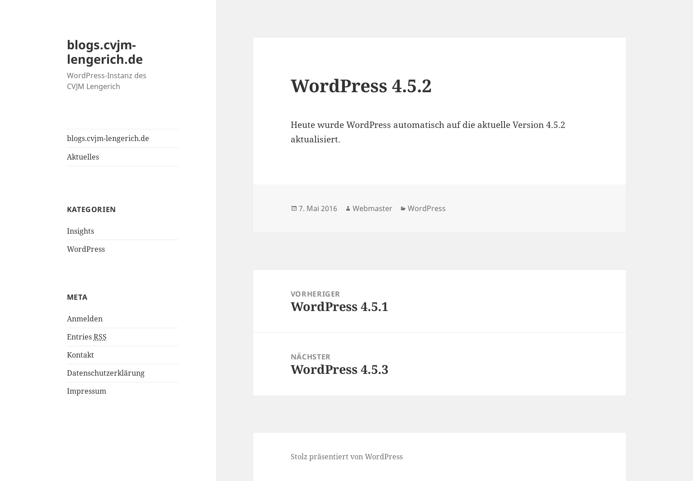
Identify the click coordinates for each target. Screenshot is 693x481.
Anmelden (85, 319)
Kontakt (80, 355)
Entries (87, 337)
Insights (80, 231)
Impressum (86, 391)
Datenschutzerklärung (106, 373)
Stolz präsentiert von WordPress (347, 457)
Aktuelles (83, 157)
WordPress (86, 249)
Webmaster (372, 208)
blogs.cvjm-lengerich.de (105, 51)
